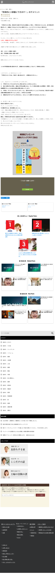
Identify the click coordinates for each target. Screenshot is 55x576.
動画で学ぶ (20, 503)
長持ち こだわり (7, 314)
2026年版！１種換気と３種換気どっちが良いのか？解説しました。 (20, 392)
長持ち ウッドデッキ (8, 321)
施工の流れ (20, 506)
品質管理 (5, 501)
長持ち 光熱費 (7, 332)
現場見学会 (34, 504)
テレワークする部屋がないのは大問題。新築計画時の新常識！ (19, 403)
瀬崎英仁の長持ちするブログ (47, 498)
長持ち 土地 (6, 335)
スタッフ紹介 (43, 496)
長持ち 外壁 (6, 346)
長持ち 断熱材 (7, 357)
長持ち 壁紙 (6, 342)
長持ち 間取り (5, 198)
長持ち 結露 (6, 375)
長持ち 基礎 (6, 339)
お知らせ (5, 516)
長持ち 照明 (6, 364)
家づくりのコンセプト (8, 496)
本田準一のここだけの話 (45, 501)
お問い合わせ (6, 519)
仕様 (4, 504)
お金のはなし (21, 497)
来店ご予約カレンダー (8, 525)
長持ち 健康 (6, 328)
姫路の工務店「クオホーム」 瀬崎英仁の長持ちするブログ (24, 574)
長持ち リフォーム (8, 324)
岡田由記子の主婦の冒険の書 (47, 504)
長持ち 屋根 (6, 353)
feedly (27, 190)
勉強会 (33, 507)
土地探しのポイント (22, 500)
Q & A (19, 509)
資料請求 (5, 522)
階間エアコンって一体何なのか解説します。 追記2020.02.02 (18, 406)
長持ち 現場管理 (7, 367)
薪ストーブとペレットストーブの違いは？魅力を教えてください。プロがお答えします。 (25, 399)
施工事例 (33, 496)
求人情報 (5, 528)
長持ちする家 (6, 498)
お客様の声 (33, 498)
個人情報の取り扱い (7, 531)
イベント (33, 501)
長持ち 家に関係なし (8, 350)
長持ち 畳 (6, 371)
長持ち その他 (7, 317)
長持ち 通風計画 (7, 378)
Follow (27, 185)
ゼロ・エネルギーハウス (8, 534)
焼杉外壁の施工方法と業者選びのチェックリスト (15, 396)
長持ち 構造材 (7, 360)
